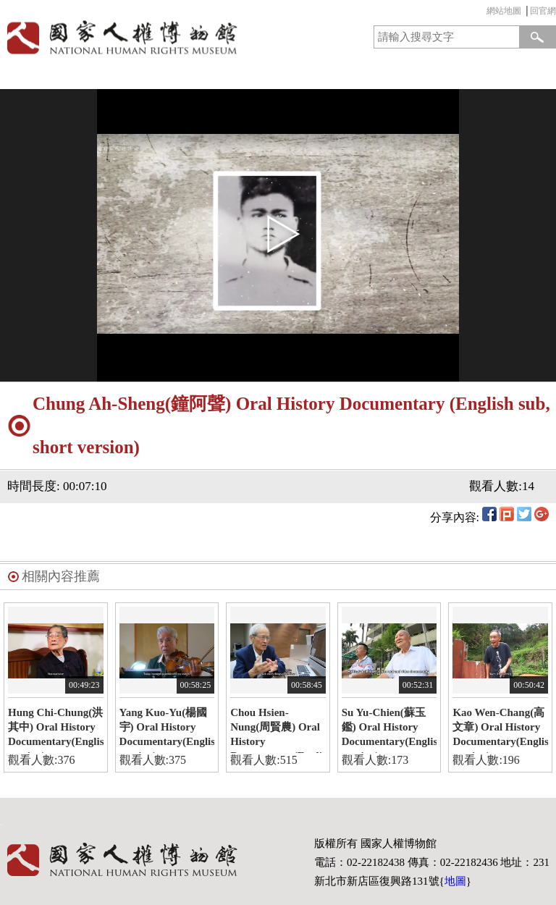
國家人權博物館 (136, 37)
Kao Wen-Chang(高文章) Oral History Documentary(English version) (500, 730)
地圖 (455, 881)
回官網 (543, 11)
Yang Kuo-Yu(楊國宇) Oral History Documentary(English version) (167, 730)
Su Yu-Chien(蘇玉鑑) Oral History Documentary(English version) (389, 730)
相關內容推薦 (61, 576)
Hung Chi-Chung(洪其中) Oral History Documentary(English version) (56, 730)
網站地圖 (503, 11)
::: (482, 12)
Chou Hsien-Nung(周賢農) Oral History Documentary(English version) (278, 730)
